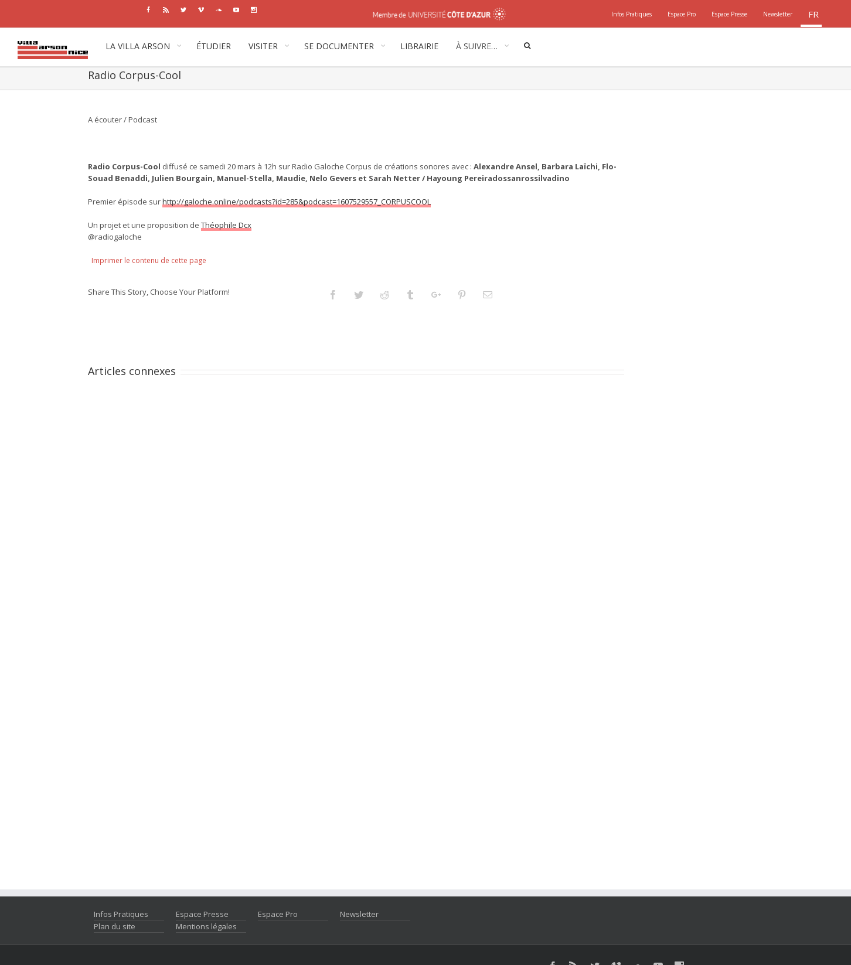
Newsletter (359, 914)
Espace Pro (278, 914)
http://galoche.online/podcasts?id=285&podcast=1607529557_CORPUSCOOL (296, 201)
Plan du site (114, 926)
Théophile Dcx (226, 225)
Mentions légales (206, 926)
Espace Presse (202, 914)
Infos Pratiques (121, 914)
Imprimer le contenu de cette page (148, 260)
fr (813, 14)
